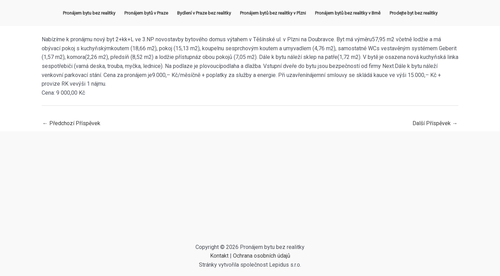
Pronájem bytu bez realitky (89, 13)
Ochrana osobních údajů (261, 255)
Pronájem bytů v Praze (146, 13)
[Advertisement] (250, 190)
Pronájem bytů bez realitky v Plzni (273, 13)
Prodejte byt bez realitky (414, 13)
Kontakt (219, 255)
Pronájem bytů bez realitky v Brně (348, 13)
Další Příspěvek (435, 123)
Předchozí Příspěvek (71, 123)
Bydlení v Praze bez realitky (204, 13)
